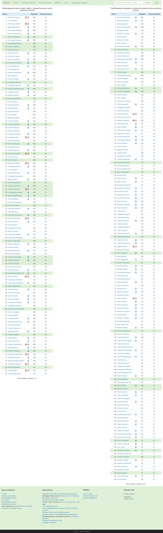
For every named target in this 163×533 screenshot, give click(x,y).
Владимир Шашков (123, 204)
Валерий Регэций (14, 357)
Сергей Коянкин (122, 224)
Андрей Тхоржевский (124, 463)
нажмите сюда (128, 499)
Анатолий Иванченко (124, 169)
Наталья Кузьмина (14, 153)
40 (46, 46)
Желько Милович (123, 418)
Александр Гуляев (14, 325)
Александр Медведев (15, 238)
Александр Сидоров (15, 302)
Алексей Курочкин (14, 292)
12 (154, 250)
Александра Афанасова (16, 273)
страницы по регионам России (12, 508)
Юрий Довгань (122, 360)
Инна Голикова (122, 253)
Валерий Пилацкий (123, 188)
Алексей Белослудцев (124, 340)
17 (154, 114)
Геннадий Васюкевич (124, 75)
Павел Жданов (122, 376)
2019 (66, 502)
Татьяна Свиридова (14, 257)
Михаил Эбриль (122, 327)
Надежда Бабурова (14, 82)
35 (46, 66)
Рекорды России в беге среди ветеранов (55, 512)
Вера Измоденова (14, 286)
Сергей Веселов (13, 318)
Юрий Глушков (13, 231)
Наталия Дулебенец (15, 43)
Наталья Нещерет (14, 351)
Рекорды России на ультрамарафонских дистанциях (59, 514)
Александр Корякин (123, 279)
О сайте (4, 494)
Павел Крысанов (13, 341)
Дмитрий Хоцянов (123, 470)
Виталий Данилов (14, 140)
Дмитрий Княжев (122, 150)
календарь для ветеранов (68, 494)
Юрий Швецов (13, 108)
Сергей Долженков (123, 363)
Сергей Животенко (14, 328)
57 (46, 24)
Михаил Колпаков (123, 220)
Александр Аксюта (14, 166)
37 (154, 17)
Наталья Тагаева (13, 263)
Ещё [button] (67, 2)
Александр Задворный (15, 283)
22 (154, 56)
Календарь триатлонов (50, 498)
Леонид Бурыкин (13, 69)
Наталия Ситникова (14, 63)
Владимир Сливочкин (124, 453)
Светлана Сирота (14, 205)
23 (154, 46)
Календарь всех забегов (50, 494)
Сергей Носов (12, 157)
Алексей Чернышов (123, 159)
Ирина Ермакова (13, 144)
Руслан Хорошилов (14, 267)
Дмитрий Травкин (123, 460)
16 (154, 123)
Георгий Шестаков (14, 374)
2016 (78, 502)
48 (46, 30)
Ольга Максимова (14, 182)
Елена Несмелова (14, 37)
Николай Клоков (122, 276)
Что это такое (87, 494)
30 (46, 121)
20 (154, 78)
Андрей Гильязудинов (124, 350)
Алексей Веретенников (124, 347)
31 (46, 111)
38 (46, 56)
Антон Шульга (12, 221)
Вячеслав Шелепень (15, 33)
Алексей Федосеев (123, 137)
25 (46, 273)
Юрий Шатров (121, 479)
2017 (74, 502)
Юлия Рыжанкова (123, 440)
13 (154, 208)
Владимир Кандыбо (123, 214)
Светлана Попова (14, 186)
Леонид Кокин (121, 178)
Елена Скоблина (13, 46)
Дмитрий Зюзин (13, 331)
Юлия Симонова (13, 260)
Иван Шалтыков (13, 270)
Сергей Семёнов (13, 299)
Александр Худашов (124, 140)
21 (154, 69)
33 (46, 85)
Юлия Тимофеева (14, 367)
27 (46, 192)
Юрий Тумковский (14, 218)
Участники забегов (45, 2)
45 (46, 40)
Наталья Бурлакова (123, 162)
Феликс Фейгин (122, 95)
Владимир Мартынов (124, 414)
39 (46, 50)
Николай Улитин (122, 240)
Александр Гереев (14, 24)
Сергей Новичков (123, 308)
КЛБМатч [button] (57, 2)
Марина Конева (122, 389)
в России (73, 516)
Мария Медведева (14, 241)
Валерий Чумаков (14, 163)
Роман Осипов (122, 427)
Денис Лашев (12, 179)
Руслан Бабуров (13, 79)
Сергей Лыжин (122, 298)
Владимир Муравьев (124, 185)
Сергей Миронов (13, 127)
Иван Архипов (13, 76)
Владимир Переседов (15, 354)
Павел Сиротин (122, 230)
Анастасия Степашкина (16, 309)
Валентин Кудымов (123, 398)
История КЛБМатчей (90, 498)
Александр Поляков (14, 40)
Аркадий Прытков (14, 250)
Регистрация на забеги (9, 498)
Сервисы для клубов (8, 496)
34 (46, 76)
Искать (148, 2)
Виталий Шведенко (123, 321)
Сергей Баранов (13, 66)
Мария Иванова (13, 334)
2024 (62, 502)
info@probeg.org (129, 494)
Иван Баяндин (122, 127)
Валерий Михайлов (123, 227)
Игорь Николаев (122, 305)
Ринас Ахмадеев (13, 312)
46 (46, 37)
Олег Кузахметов (122, 285)
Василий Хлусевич (123, 318)
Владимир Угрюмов (123, 53)
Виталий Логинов (123, 295)
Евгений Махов (13, 347)
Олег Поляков (12, 296)
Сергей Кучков (122, 153)
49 (46, 27)
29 (46, 137)
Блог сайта (5, 500)
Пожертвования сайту (9, 502)
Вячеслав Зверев (14, 59)
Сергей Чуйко (12, 370)
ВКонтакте (21, 506)
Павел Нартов (121, 301)
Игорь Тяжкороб (122, 466)
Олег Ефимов (12, 20)
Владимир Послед (123, 195)
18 (154, 101)
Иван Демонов (122, 256)
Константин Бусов (123, 344)
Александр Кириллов (124, 382)
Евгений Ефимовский (124, 372)
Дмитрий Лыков (13, 95)
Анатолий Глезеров (123, 353)
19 (154, 85)
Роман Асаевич (122, 208)
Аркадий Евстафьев (124, 366)
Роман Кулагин (13, 289)
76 (46, 17)
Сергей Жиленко (122, 266)
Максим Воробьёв (123, 250)
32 (46, 92)
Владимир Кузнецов (124, 117)
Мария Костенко (13, 50)
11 (154, 331)
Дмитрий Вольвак (14, 27)
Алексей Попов (13, 247)
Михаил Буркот (13, 315)
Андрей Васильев (14, 173)
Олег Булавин (12, 170)
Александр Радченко (124, 437)
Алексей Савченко (123, 444)
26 (46, 225)
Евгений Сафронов (14, 254)
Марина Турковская (123, 237)
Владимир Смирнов (14, 305)
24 (46, 312)
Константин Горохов (123, 101)
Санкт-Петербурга (73, 496)
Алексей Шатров (13, 105)
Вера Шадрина (122, 473)
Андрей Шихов (122, 246)
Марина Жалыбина (123, 263)
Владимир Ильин (14, 147)
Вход (156, 2)
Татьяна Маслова (14, 124)
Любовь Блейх (122, 72)
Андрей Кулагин (13, 92)
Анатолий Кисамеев (123, 272)
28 (46, 166)
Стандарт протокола (49, 522)
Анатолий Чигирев (123, 111)
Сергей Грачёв (122, 146)
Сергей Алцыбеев (123, 334)
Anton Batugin (12, 225)
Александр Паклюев (15, 30)
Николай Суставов (14, 134)
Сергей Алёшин (13, 121)
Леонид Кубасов (122, 282)
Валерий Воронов (123, 166)
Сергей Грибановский (124, 356)
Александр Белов (123, 337)
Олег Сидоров (13, 102)
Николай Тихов (13, 212)
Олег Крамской (122, 392)
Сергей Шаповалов (123, 243)
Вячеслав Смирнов (123, 311)
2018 (70, 502)
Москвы (62, 496)
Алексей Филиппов (123, 198)
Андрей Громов (13, 137)
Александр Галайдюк (15, 280)
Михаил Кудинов (13, 150)
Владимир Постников (124, 156)
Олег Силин (121, 447)
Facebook (29, 506)
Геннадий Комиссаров (15, 176)
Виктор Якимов (122, 143)
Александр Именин (14, 234)
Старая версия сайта (9, 504)
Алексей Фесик (122, 315)
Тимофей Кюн (121, 288)
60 (46, 20)
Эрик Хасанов (121, 201)
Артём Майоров (13, 199)
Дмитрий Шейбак (14, 118)
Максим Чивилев (122, 66)
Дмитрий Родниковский (16, 361)
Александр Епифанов (124, 369)
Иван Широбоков (122, 324)
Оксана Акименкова (123, 331)
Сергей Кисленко (14, 17)
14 (154, 162)
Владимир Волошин (15, 228)
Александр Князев (123, 217)
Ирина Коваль (122, 385)
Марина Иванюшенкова (16, 89)
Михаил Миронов (14, 244)
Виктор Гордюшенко (15, 72)
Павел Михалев (122, 424)
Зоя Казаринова (122, 379)
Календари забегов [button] (29, 2)
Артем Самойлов (14, 131)
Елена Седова (13, 160)
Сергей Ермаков (122, 104)
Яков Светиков (13, 53)
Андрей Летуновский (15, 344)
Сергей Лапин (121, 411)
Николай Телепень (14, 208)
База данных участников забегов (53, 500)
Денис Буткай (12, 276)
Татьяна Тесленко (123, 457)
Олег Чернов (12, 114)
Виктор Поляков (122, 191)
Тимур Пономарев (123, 430)
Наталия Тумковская (15, 215)
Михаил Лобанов (122, 292)
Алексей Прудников (14, 202)
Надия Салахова (13, 189)
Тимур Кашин (12, 338)
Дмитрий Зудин (122, 269)
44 (46, 43)
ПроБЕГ (6, 3)
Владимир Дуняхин (14, 85)
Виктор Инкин (121, 175)
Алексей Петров (13, 111)
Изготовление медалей (79, 2)
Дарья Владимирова (15, 195)
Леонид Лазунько (123, 408)
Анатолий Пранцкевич (124, 434)
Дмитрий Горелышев (15, 321)
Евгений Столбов (14, 56)
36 (46, 59)
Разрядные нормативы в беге (52, 520)
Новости (16, 2)
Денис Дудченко (122, 259)
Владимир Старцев (123, 133)
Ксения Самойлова (14, 98)
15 (154, 146)
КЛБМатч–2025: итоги (90, 496)
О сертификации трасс (50, 506)
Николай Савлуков (14, 364)
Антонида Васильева (15, 192)
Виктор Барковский (123, 46)
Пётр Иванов (121, 211)
